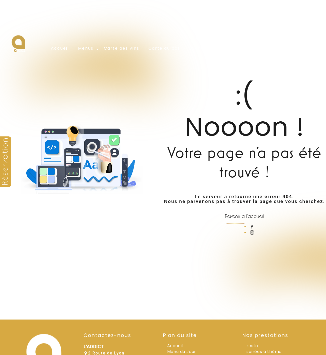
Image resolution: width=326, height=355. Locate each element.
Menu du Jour (181, 351)
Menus (85, 48)
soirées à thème (264, 351)
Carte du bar (164, 48)
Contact (284, 48)
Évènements (204, 48)
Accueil (60, 48)
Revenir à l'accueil (244, 216)
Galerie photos (246, 48)
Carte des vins (121, 48)
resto (252, 346)
